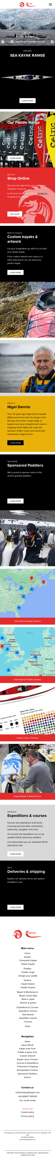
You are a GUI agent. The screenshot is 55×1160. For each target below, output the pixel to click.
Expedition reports (28, 1018)
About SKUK (27, 1045)
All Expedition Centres (27, 1070)
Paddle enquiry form (27, 1052)
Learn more (27, 100)
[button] (2, 41)
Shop (27, 1026)
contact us (42, 193)
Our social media (27, 1100)
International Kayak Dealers (27, 621)
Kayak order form (27, 1048)
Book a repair (28, 999)
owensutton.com (27, 1155)
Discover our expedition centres (30, 41)
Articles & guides (28, 1002)
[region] (27, 27)
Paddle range (28, 972)
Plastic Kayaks (28, 964)
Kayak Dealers (28, 983)
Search (27, 1077)
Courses (28, 1021)
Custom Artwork (27, 1055)
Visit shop (15, 214)
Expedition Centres (28, 1011)
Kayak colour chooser (27, 1059)
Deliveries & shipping (27, 1066)
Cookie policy (27, 1112)
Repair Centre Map (28, 995)
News (27, 1041)
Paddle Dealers (28, 987)
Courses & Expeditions (27, 1063)
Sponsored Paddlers (27, 1073)
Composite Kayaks (28, 960)
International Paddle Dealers (27, 679)
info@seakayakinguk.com (27, 1092)
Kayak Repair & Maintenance (27, 796)
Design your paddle (28, 975)
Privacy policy (27, 1116)
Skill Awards (28, 1014)
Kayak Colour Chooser (27, 738)
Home (27, 953)
